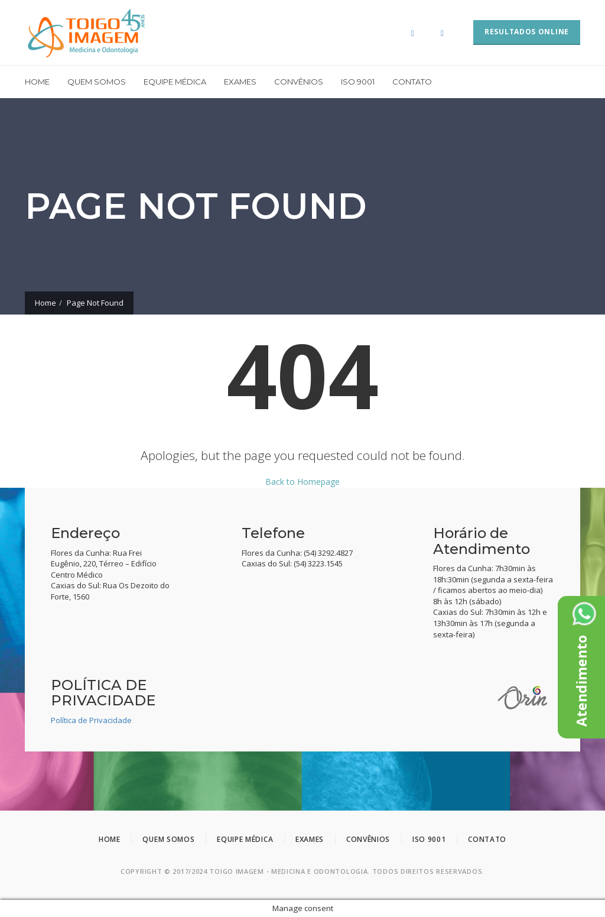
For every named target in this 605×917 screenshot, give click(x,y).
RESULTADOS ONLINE (526, 32)
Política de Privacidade (91, 720)
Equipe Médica (175, 81)
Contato (412, 81)
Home (37, 81)
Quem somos (96, 81)
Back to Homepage (302, 481)
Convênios (298, 81)
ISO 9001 (358, 81)
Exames (240, 81)
